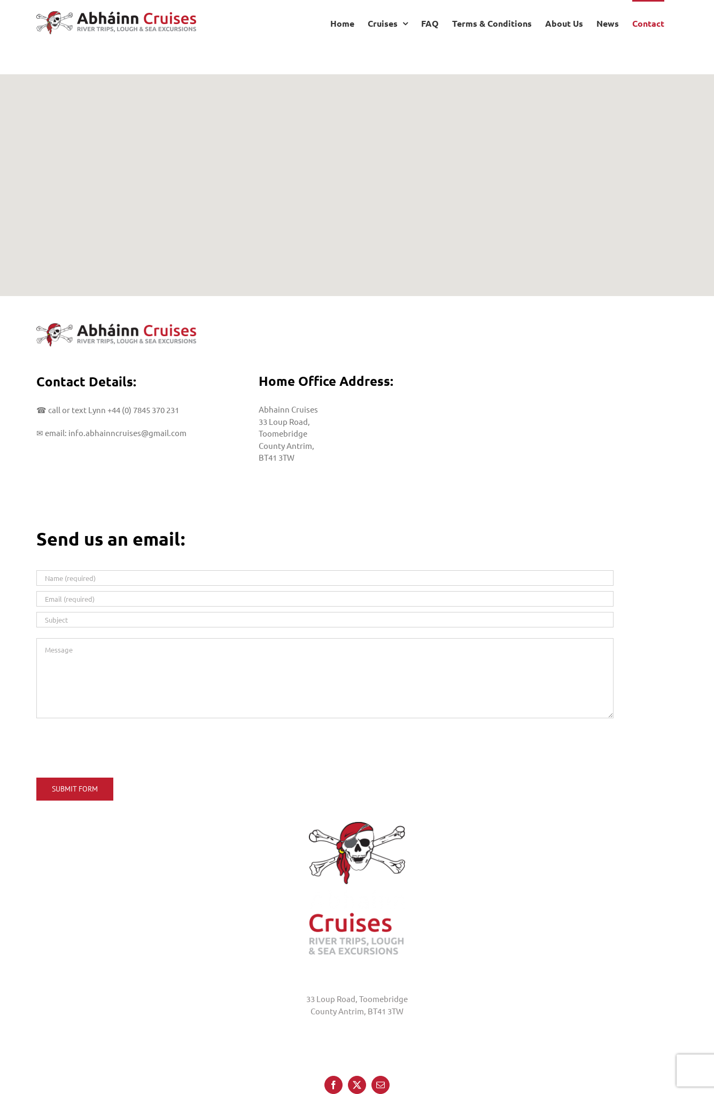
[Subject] (325, 619)
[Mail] (380, 1027)
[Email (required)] (325, 599)
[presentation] (117, 746)
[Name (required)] (325, 578)
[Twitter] (357, 1027)
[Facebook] (333, 1027)
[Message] (325, 678)
